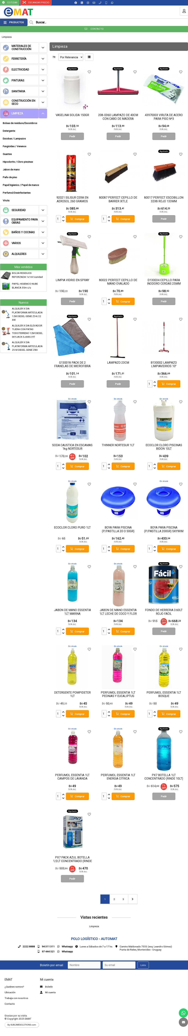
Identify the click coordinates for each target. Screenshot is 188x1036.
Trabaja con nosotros (16, 998)
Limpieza (7, 36)
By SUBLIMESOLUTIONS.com (22, 1024)
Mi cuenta (47, 992)
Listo (143, 965)
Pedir (72, 136)
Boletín (46, 986)
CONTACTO (94, 28)
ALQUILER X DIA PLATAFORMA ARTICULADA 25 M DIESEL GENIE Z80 (27, 346)
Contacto (10, 1003)
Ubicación (10, 992)
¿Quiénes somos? (14, 986)
